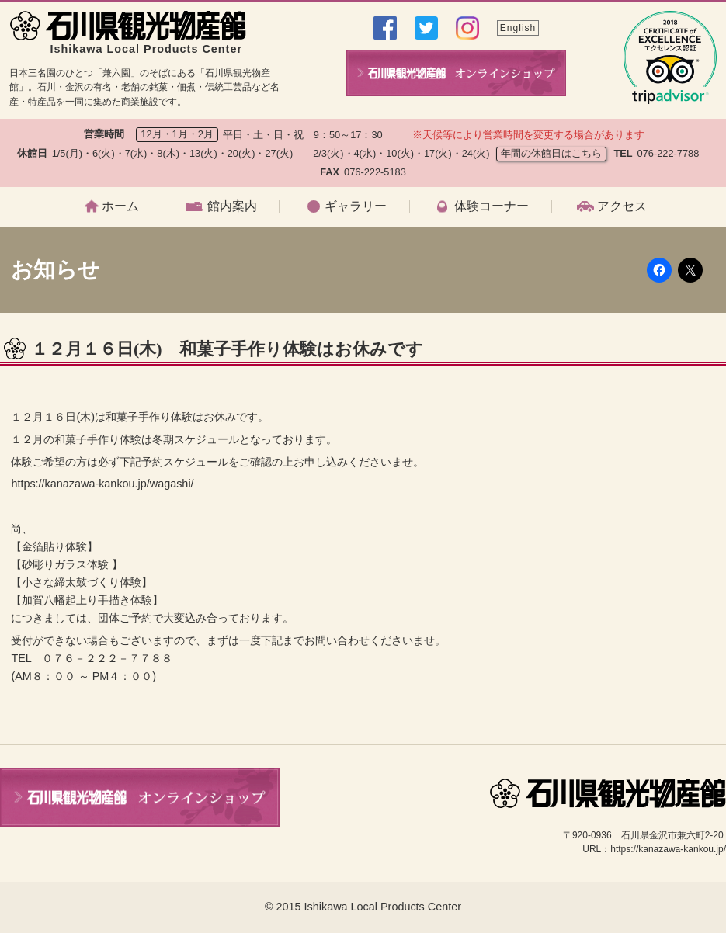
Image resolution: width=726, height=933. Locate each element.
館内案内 (232, 206)
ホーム (120, 206)
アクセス (622, 206)
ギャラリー (356, 206)
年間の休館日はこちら (551, 153)
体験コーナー (491, 206)
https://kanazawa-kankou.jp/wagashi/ (102, 483)
